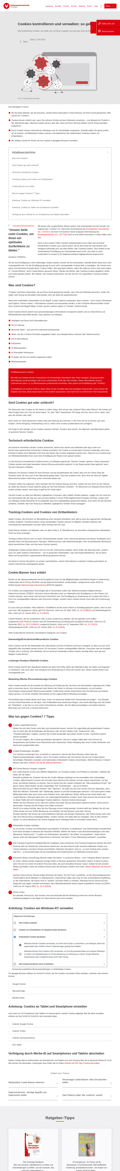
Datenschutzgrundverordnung (33, 585)
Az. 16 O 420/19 (43, 886)
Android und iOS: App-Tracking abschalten (82, 1063)
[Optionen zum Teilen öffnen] (24, 41)
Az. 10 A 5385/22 (84, 610)
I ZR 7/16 (62, 235)
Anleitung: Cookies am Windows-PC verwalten (31, 200)
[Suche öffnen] (101, 5)
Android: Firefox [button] (17, 1031)
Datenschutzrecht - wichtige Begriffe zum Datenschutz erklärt (27, 1093)
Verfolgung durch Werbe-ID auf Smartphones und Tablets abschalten (40, 214)
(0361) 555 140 (108, 24)
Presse (66, 6)
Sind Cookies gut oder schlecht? (25, 165)
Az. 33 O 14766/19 (30, 624)
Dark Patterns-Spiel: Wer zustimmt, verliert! (82, 1095)
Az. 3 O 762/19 (91, 624)
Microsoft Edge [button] (17, 991)
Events (74, 6)
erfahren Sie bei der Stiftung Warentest (45, 763)
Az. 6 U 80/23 (42, 613)
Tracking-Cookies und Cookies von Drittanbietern (32, 179)
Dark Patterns (25, 622)
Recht (89, 6)
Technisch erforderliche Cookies (25, 172)
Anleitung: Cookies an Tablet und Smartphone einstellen (35, 207)
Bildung (82, 6)
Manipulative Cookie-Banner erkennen (26, 1082)
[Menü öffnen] (110, 6)
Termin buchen (108, 31)
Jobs (96, 6)
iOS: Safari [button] (15, 1045)
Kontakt (58, 6)
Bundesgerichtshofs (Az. (48, 235)
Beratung (49, 6)
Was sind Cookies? (20, 158)
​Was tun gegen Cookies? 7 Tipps (25, 193)
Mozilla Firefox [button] (16, 998)
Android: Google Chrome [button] (21, 1024)
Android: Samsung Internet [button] (22, 1038)
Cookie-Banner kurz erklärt (23, 186)
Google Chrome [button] (17, 984)
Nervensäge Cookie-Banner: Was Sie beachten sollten (84, 1081)
